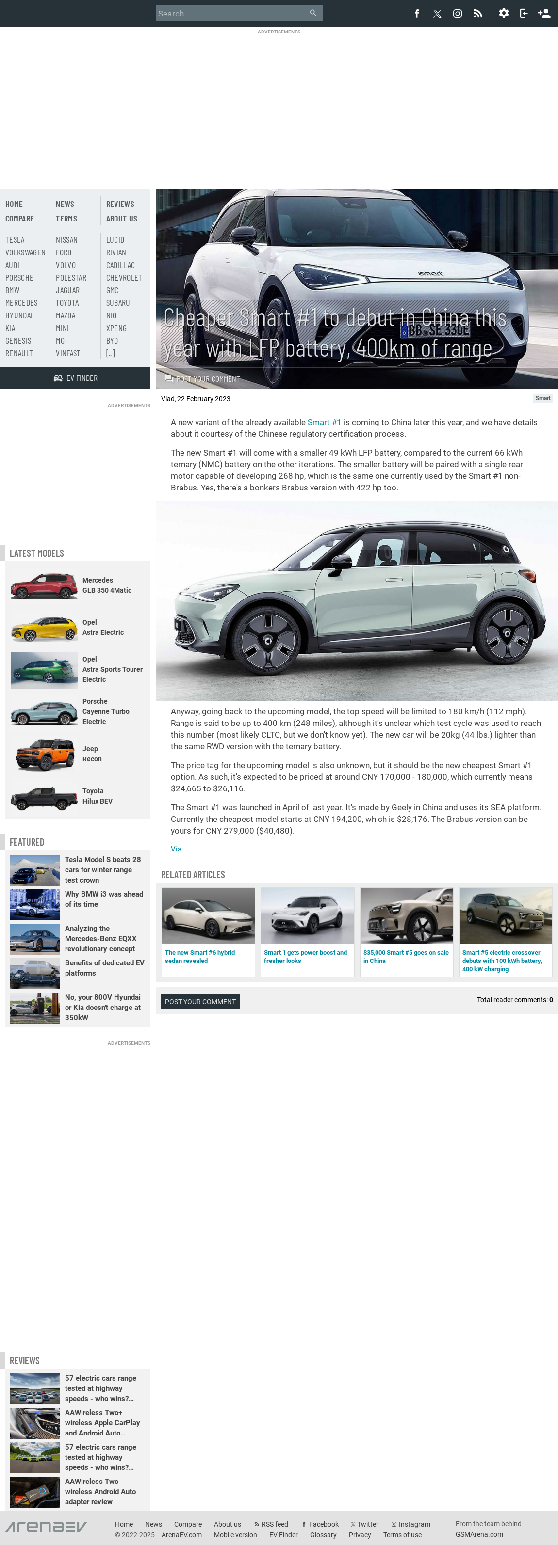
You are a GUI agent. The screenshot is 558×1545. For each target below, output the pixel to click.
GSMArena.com (479, 1534)
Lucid (115, 239)
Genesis (18, 340)
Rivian (116, 252)
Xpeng (116, 327)
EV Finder (283, 1535)
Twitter (367, 1524)
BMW (12, 289)
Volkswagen (25, 252)
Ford (63, 252)
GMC (112, 289)
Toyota (67, 302)
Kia (10, 327)
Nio (111, 315)
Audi (12, 264)
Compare (19, 218)
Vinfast (68, 352)
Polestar (71, 277)
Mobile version (235, 1535)
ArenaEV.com (182, 1535)
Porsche (19, 277)
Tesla (15, 239)
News (65, 203)
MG (60, 340)
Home (14, 203)
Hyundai (19, 315)
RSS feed (275, 1524)
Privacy (360, 1535)
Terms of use (402, 1535)
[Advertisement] (279, 103)
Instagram (414, 1524)
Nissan (67, 239)
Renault (19, 352)
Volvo (66, 264)
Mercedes (21, 302)
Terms (66, 218)
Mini (62, 327)
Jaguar (68, 289)
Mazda (65, 315)
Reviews (120, 203)
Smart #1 (325, 422)
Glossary (323, 1535)
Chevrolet (124, 277)
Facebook (324, 1524)
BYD (112, 340)
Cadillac (120, 264)
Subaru (118, 302)
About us (122, 218)
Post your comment (202, 378)
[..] (110, 352)
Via (176, 849)
